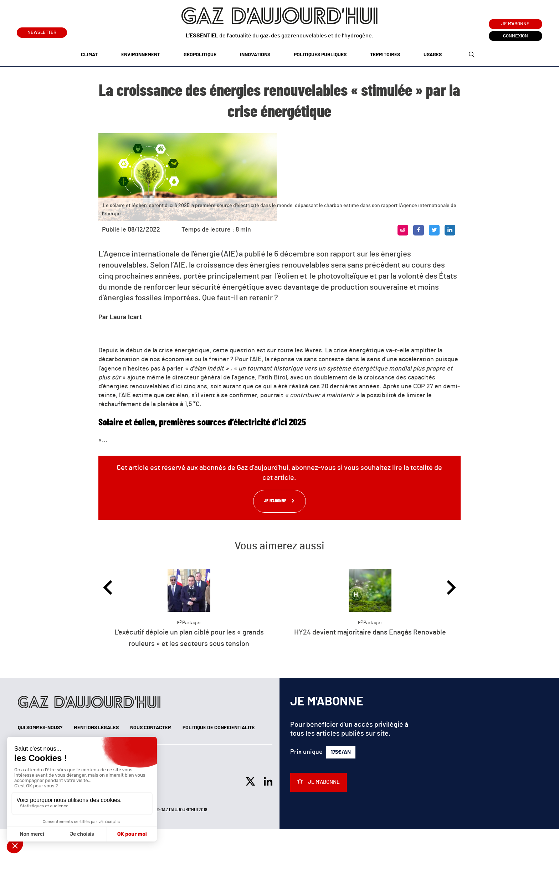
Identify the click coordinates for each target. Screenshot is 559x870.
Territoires (385, 54)
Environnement (140, 54)
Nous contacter (150, 727)
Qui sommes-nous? (40, 727)
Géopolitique (200, 54)
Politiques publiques (320, 54)
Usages (433, 54)
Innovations (255, 54)
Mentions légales (96, 727)
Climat (89, 54)
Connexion (515, 36)
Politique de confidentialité (219, 727)
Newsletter (41, 31)
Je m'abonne (515, 24)
